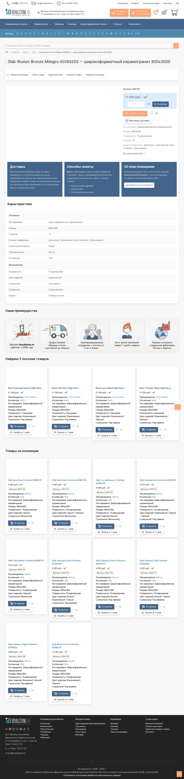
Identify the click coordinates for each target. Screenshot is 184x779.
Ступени (114, 729)
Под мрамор (80, 729)
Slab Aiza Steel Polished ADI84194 (69, 480)
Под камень (80, 726)
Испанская (45, 723)
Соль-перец (80, 732)
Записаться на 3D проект (139, 185)
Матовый (79, 735)
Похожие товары (74, 75)
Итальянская (46, 726)
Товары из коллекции (94, 75)
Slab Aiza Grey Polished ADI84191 (25, 480)
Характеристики (55, 75)
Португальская (46, 729)
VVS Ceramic (30, 397)
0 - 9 (137, 33)
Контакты (150, 732)
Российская (45, 732)
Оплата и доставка (154, 726)
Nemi (22, 400)
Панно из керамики (119, 732)
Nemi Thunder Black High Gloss (155, 388)
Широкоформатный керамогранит (90, 723)
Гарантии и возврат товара (157, 729)
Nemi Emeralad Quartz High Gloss (25, 388)
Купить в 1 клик (135, 113)
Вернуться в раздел (17, 75)
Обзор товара (38, 75)
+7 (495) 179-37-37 (15, 748)
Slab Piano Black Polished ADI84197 (26, 560)
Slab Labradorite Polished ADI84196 (158, 480)
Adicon (52, 252)
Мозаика (114, 723)
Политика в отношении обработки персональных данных (92, 775)
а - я (130, 33)
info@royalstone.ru (15, 753)
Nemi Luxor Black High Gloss (110, 388)
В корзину (160, 104)
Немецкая (44, 737)
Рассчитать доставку (137, 120)
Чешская (44, 735)
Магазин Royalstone (154, 723)
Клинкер (114, 726)
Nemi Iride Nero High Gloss (65, 388)
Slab (51, 258)
